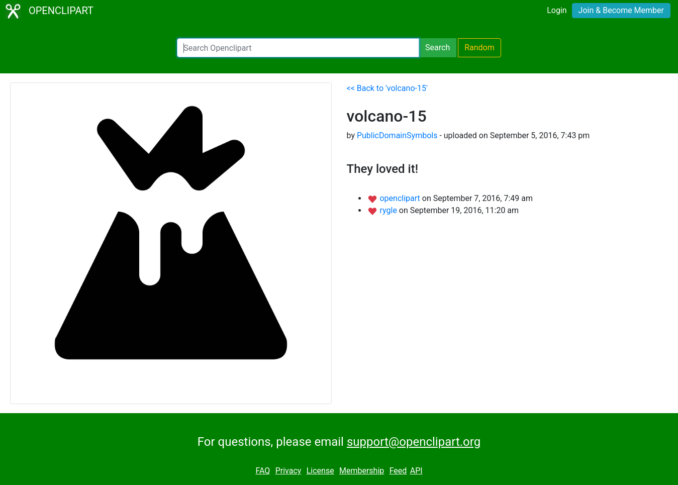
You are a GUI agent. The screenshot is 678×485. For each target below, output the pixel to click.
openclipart (400, 198)
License (320, 470)
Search (437, 47)
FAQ (262, 470)
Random (479, 47)
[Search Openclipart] (298, 47)
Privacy (288, 470)
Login (556, 10)
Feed (398, 470)
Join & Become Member (621, 10)
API (416, 470)
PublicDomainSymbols (397, 135)
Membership (361, 470)
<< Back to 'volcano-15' (387, 88)
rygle (389, 210)
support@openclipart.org (413, 442)
